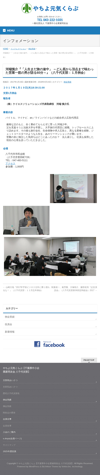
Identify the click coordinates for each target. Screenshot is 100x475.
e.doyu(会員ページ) (12, 438)
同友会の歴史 (9, 412)
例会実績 (67, 82)
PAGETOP (89, 360)
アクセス (10, 163)
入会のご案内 (9, 432)
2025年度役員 (9, 451)
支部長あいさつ (10, 380)
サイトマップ (9, 445)
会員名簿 (7, 419)
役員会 (8, 324)
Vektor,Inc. (67, 466)
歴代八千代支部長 (11, 393)
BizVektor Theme (50, 466)
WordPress (34, 466)
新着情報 (10, 331)
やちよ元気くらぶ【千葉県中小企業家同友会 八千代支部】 (46, 463)
